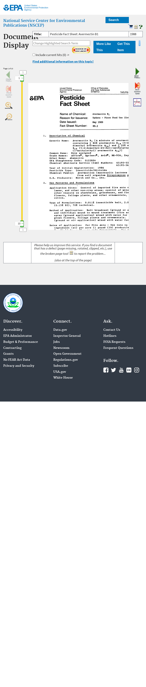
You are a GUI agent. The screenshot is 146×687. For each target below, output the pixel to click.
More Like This (103, 47)
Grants (8, 354)
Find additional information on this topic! (63, 61)
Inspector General (67, 336)
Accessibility (12, 330)
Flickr (128, 370)
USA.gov (59, 372)
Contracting (12, 348)
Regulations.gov (65, 360)
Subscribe (60, 366)
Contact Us (111, 330)
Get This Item (123, 47)
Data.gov (60, 330)
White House (63, 378)
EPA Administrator (17, 336)
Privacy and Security (18, 366)
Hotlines (109, 336)
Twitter (113, 370)
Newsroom (61, 348)
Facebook (105, 370)
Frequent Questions (118, 348)
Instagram (136, 370)
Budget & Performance (20, 342)
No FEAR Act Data (16, 360)
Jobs (56, 342)
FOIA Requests (114, 342)
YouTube (121, 370)
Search (113, 20)
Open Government (67, 354)
